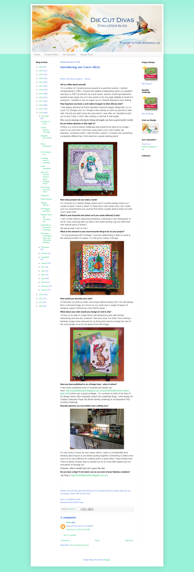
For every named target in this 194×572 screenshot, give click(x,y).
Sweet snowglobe (46, 167)
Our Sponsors (69, 54)
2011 (41, 302)
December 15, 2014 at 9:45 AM (78, 530)
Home (37, 54)
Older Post (129, 540)
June (43, 271)
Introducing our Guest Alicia (45, 189)
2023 (41, 78)
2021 (41, 86)
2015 (41, 109)
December (45, 116)
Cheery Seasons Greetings (45, 130)
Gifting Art (45, 195)
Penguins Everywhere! (46, 138)
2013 (41, 295)
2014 (41, 113)
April (43, 278)
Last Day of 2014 (45, 123)
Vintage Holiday (45, 204)
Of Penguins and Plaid (45, 210)
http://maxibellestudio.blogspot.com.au (89, 475)
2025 (41, 71)
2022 (41, 82)
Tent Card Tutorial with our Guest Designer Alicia (45, 178)
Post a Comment (70, 535)
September (45, 257)
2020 (41, 90)
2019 (41, 94)
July (43, 267)
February (44, 286)
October (44, 253)
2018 (41, 97)
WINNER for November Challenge (46, 227)
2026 (41, 67)
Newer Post (65, 540)
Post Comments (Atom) (80, 545)
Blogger (107, 560)
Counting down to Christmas (45, 160)
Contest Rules (51, 54)
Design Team (86, 54)
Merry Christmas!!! (46, 146)
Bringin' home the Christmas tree (46, 218)
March (44, 282)
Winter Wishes (46, 199)
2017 (41, 101)
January (44, 290)
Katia (68, 522)
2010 (41, 306)
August (44, 263)
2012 (41, 299)
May (43, 275)
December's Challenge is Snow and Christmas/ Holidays (46, 237)
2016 (41, 105)
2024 (41, 75)
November (45, 247)
